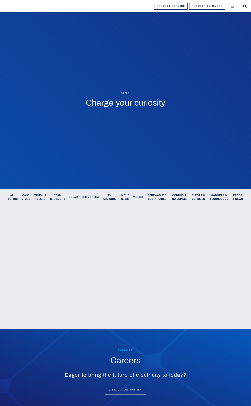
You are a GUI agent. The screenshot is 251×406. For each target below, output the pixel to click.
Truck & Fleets (40, 197)
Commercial (90, 197)
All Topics (13, 197)
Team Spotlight (57, 197)
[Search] (245, 6)
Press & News (238, 197)
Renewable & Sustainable (157, 197)
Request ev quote (207, 6)
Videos (138, 197)
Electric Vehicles (198, 197)
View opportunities (125, 390)
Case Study (25, 197)
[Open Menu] (232, 6)
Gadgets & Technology (219, 197)
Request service (171, 6)
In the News (124, 197)
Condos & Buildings (179, 197)
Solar (73, 197)
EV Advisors (110, 197)
